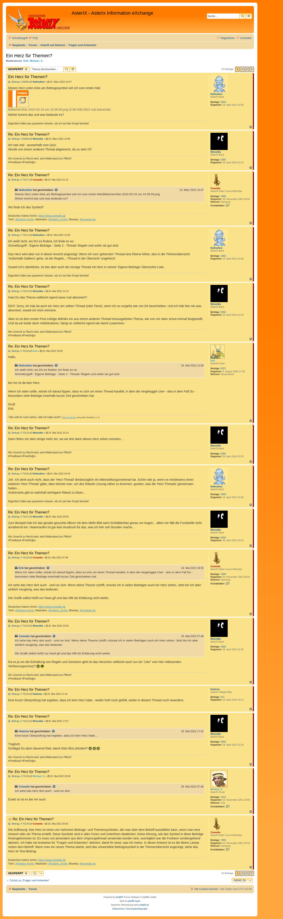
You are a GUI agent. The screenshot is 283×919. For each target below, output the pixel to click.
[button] (252, 69)
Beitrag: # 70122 (18, 291)
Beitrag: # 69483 (18, 138)
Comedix (215, 188)
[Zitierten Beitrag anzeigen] (56, 190)
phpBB (119, 897)
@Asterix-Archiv (24, 219)
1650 (223, 102)
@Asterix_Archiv (58, 219)
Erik (25, 60)
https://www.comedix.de (52, 215)
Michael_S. (36, 60)
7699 (223, 196)
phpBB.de (144, 905)
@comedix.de (88, 219)
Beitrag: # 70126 (18, 473)
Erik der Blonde (69, 417)
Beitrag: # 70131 (18, 721)
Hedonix (215, 689)
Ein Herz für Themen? (29, 55)
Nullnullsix (216, 94)
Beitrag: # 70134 (18, 823)
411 (222, 697)
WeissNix (215, 152)
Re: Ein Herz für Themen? (28, 134)
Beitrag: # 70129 (18, 625)
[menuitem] (33, 38)
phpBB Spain (134, 901)
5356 (223, 159)
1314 (223, 797)
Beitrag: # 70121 (18, 235)
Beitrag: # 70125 (18, 432)
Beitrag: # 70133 (18, 776)
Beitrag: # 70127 (18, 516)
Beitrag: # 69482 (18, 81)
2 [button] (242, 69)
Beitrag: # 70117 (18, 179)
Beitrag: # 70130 (18, 694)
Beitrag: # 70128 (18, 557)
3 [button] (247, 69)
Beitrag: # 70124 (18, 351)
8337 (223, 368)
